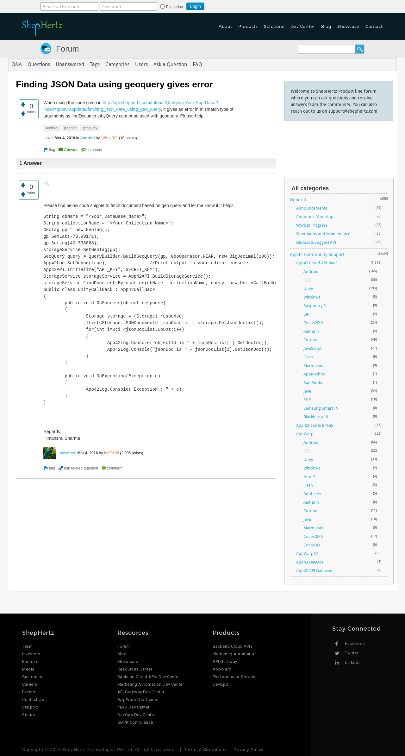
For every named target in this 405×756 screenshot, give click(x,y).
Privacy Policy (248, 749)
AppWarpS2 (307, 553)
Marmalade (314, 365)
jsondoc (70, 128)
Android (87, 138)
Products (248, 26)
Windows (312, 297)
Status (28, 714)
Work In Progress (311, 225)
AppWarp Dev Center (138, 699)
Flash (308, 357)
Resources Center (134, 669)
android (52, 128)
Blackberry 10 (315, 416)
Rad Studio (313, 382)
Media (28, 669)
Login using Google (220, 5)
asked (48, 138)
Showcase (348, 26)
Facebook (355, 643)
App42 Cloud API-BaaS (317, 263)
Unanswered (70, 64)
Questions (39, 64)
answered (68, 453)
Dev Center (302, 26)
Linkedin (353, 662)
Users (141, 64)
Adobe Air (312, 493)
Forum (67, 48)
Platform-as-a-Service (234, 676)
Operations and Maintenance (323, 233)
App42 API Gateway (314, 570)
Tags (95, 64)
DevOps (220, 684)
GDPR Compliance (135, 722)
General (298, 200)
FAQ (197, 64)
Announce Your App (314, 216)
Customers (33, 676)
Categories (117, 64)
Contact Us (33, 699)
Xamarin (311, 331)
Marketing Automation (235, 654)
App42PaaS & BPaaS (314, 425)
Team (27, 646)
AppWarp (305, 434)
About (225, 26)
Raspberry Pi (315, 305)
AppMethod (314, 374)
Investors (31, 654)
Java (307, 391)
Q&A (16, 64)
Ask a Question (170, 64)
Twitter (351, 653)
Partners (30, 661)
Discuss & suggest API (316, 242)
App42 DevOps (310, 562)
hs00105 (111, 453)
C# (305, 314)
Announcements (311, 208)
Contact (374, 26)
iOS (306, 280)
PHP (307, 399)
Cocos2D (311, 545)
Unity (308, 288)
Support (30, 707)
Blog (326, 26)
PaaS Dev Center (133, 707)
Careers (29, 684)
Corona (310, 340)
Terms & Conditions (205, 749)
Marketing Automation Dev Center (150, 684)
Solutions (274, 26)
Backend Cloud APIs (232, 646)
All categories (310, 188)
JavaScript (312, 348)
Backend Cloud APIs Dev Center (148, 676)
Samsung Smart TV (320, 408)
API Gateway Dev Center (140, 692)
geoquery (90, 128)
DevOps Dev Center (136, 714)
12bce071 (109, 138)
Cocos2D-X (313, 322)
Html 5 (309, 476)
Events (28, 692)
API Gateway (225, 661)
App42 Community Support (317, 254)
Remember (174, 7)
